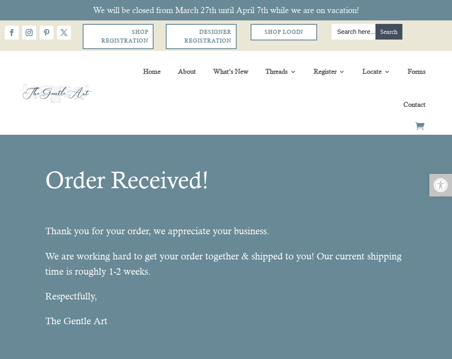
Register (325, 71)
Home (152, 71)
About (187, 71)
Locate (372, 71)
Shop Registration (124, 36)
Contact (414, 104)
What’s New (230, 71)
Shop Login (284, 32)
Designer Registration (207, 36)
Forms (416, 71)
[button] (440, 185)
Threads (276, 71)
